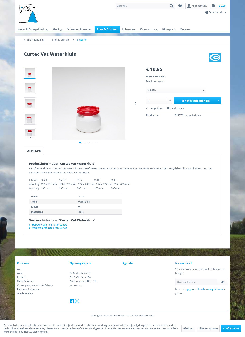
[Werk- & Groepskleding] (32, 29)
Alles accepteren (208, 328)
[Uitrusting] (129, 29)
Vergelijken (154, 108)
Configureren (231, 328)
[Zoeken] (171, 6)
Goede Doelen (25, 293)
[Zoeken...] (145, 6)
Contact (21, 277)
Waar (20, 273)
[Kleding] (57, 29)
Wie (19, 269)
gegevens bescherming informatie (206, 289)
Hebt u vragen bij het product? (48, 224)
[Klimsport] (168, 29)
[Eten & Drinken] (107, 29)
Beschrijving (34, 150)
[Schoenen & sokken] (79, 29)
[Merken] (184, 29)
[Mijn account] (196, 6)
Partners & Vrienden (28, 289)
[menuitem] (145, 6)
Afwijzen (188, 328)
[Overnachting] (149, 29)
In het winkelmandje (200, 100)
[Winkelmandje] (218, 6)
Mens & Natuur (26, 281)
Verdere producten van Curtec (48, 227)
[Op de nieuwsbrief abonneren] (222, 282)
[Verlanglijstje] (180, 6)
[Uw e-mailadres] (196, 282)
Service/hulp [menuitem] (214, 12)
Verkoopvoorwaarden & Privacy (35, 285)
